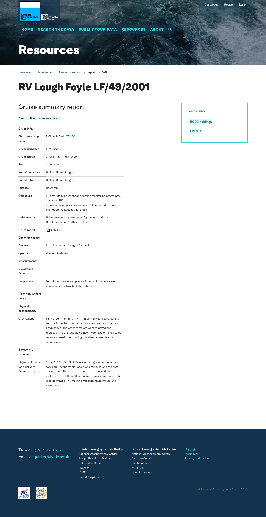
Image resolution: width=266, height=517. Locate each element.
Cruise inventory (69, 72)
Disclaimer (191, 454)
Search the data (56, 29)
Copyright (191, 449)
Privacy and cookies (197, 458)
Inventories (45, 72)
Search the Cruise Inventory (39, 118)
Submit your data (98, 29)
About (157, 29)
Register (229, 5)
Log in (243, 5)
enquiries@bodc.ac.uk (49, 457)
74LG (70, 136)
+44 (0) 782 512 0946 (42, 450)
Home (27, 29)
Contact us (211, 5)
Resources (133, 29)
